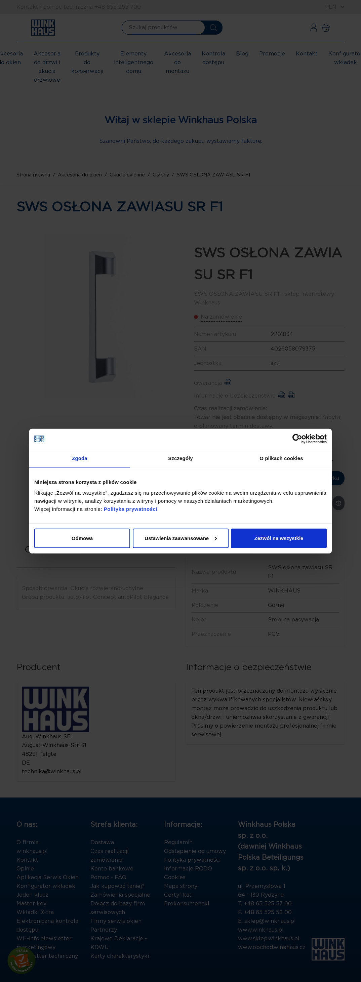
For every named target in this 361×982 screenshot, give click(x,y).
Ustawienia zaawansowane (181, 538)
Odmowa (82, 538)
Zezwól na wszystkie (279, 538)
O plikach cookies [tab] (281, 458)
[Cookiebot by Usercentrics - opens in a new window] (297, 439)
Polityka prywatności (130, 509)
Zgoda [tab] (79, 458)
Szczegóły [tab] (180, 458)
